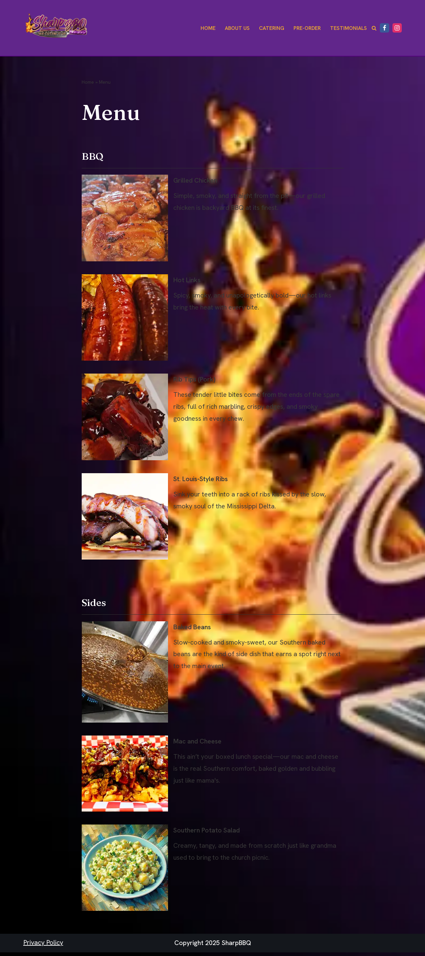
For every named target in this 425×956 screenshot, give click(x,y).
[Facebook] (384, 28)
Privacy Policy (43, 946)
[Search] (374, 28)
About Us (236, 28)
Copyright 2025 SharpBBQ (213, 947)
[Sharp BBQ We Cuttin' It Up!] (56, 28)
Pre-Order (306, 28)
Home (206, 28)
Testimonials (348, 28)
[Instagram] (397, 28)
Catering (271, 28)
